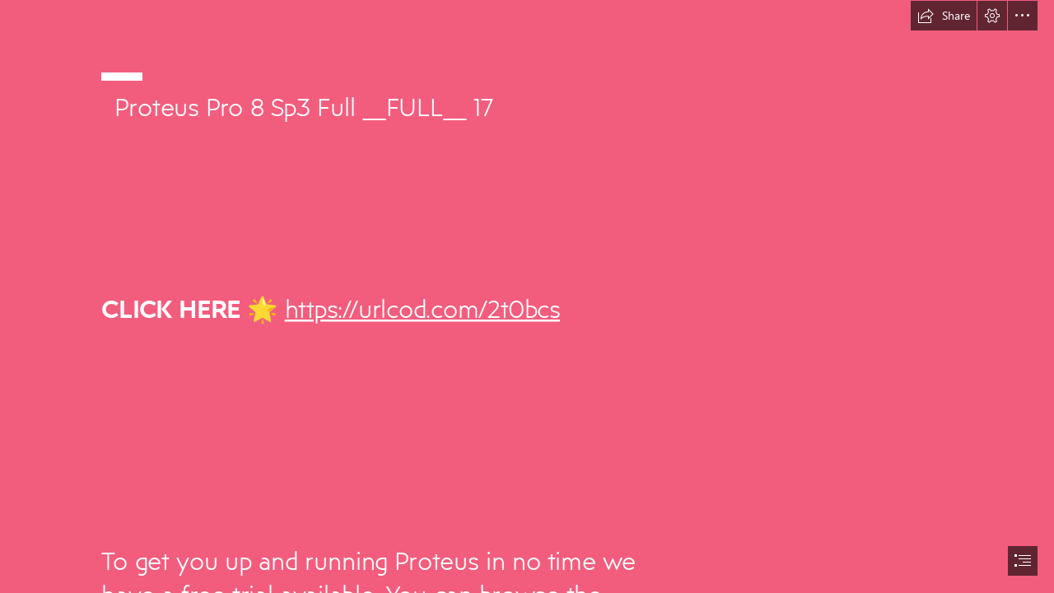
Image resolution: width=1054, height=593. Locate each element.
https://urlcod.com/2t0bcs (421, 308)
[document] (527, 296)
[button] (944, 15)
